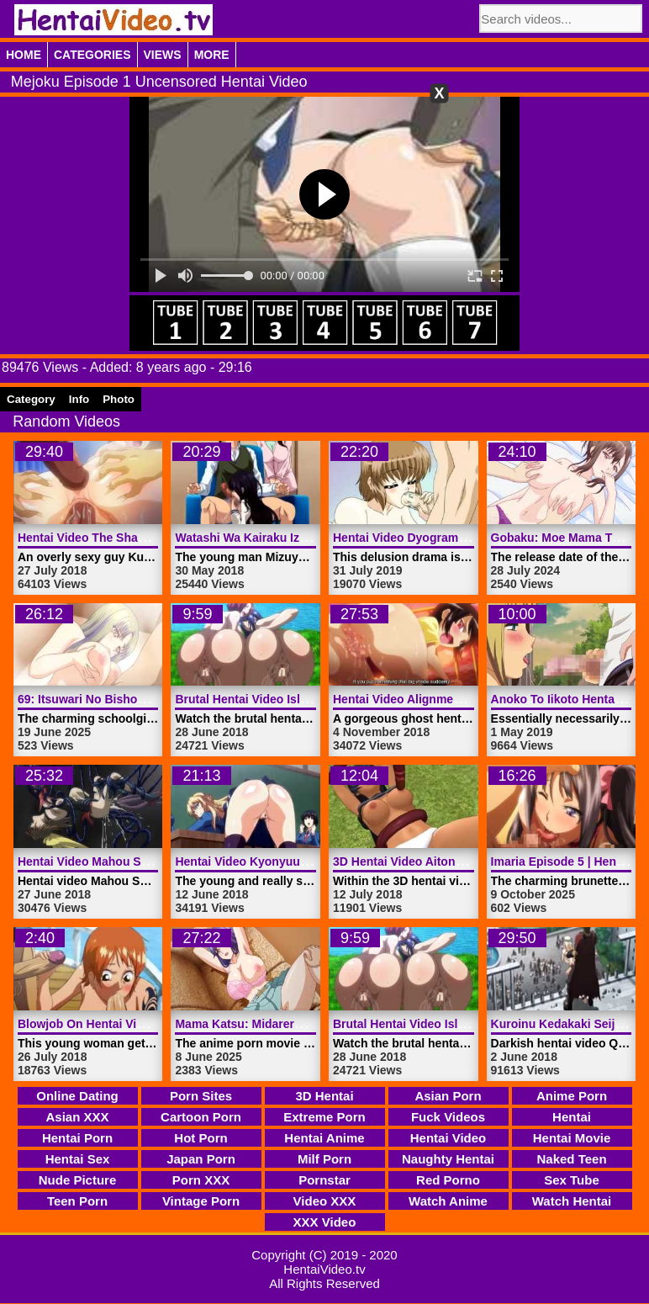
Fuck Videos (448, 1117)
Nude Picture (78, 1180)
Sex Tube (571, 1180)
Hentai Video (448, 1138)
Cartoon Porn (201, 1117)
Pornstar (324, 1180)
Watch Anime (448, 1201)
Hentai (571, 1117)
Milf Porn (324, 1159)
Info (79, 399)
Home (23, 54)
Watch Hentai (571, 1201)
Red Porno (448, 1180)
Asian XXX (76, 1117)
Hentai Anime (324, 1138)
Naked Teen (571, 1159)
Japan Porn (200, 1159)
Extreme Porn (324, 1117)
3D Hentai (324, 1096)
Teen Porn (77, 1201)
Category (31, 399)
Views (163, 54)
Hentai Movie (572, 1138)
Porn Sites (201, 1096)
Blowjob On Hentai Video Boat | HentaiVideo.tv (148, 1024)
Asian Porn (447, 1096)
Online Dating (77, 1096)
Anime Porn (571, 1096)
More (212, 54)
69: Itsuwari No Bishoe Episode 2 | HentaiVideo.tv (156, 699)
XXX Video (324, 1222)
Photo (119, 399)
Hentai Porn (77, 1138)
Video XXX (324, 1201)
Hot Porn (200, 1138)
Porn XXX (201, 1180)
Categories (92, 54)
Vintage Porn (201, 1201)
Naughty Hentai (448, 1159)
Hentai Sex (77, 1159)
